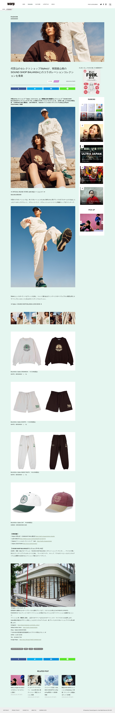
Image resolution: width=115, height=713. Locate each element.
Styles (28, 648)
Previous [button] (81, 222)
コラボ (35, 648)
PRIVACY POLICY (16, 710)
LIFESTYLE (46, 4)
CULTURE (37, 4)
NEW (24, 4)
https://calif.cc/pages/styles (30, 627)
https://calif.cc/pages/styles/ (44, 541)
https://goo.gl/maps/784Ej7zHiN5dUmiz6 (30, 639)
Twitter (101, 4)
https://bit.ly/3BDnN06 (17, 194)
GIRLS (53, 4)
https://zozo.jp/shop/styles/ (30, 543)
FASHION (30, 4)
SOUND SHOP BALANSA (18, 648)
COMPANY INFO (43, 710)
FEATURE (57, 81)
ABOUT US (34, 710)
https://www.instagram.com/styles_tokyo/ (28, 625)
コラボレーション (44, 648)
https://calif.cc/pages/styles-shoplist (45, 536)
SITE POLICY (6, 710)
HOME (3, 9)
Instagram (106, 4)
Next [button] (102, 222)
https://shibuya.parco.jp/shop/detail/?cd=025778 (33, 538)
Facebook (103, 4)
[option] (91, 223)
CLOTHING (50, 81)
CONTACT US (25, 710)
